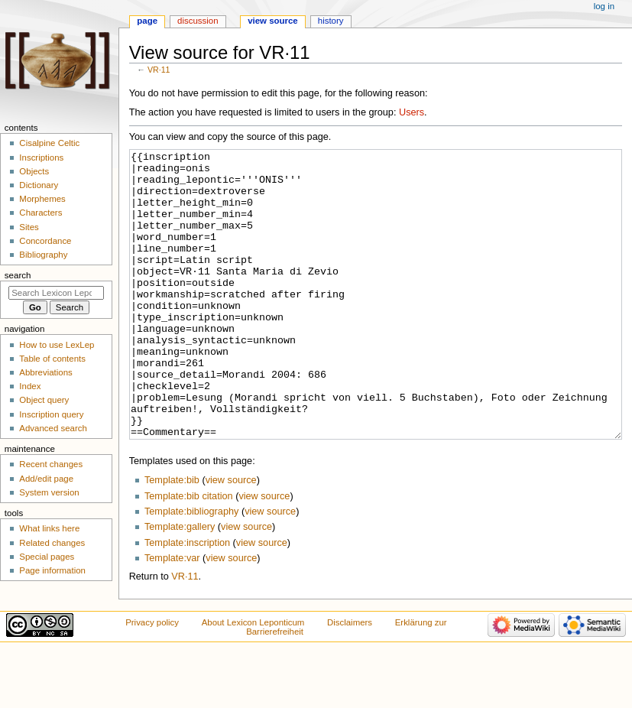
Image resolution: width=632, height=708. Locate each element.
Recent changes (51, 464)
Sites (28, 227)
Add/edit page (46, 478)
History (331, 20)
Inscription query (51, 414)
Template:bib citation (188, 553)
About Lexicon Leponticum (253, 679)
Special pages (46, 556)
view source (231, 537)
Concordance (45, 240)
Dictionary (38, 185)
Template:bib (171, 537)
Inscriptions (41, 157)
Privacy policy (152, 679)
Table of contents (52, 358)
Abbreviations (45, 372)
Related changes (52, 542)
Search (18, 275)
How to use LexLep (56, 344)
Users (411, 112)
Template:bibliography (191, 568)
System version (49, 492)
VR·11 (158, 69)
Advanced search (53, 428)
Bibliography (43, 254)
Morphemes (42, 198)
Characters (40, 212)
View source (273, 20)
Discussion (197, 20)
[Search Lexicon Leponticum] (56, 293)
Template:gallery (179, 584)
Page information (52, 570)
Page (147, 20)
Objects (34, 171)
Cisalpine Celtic (49, 143)
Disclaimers (349, 679)
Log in (604, 6)
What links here (49, 528)
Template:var (172, 615)
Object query (44, 399)
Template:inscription (187, 600)
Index (30, 386)
